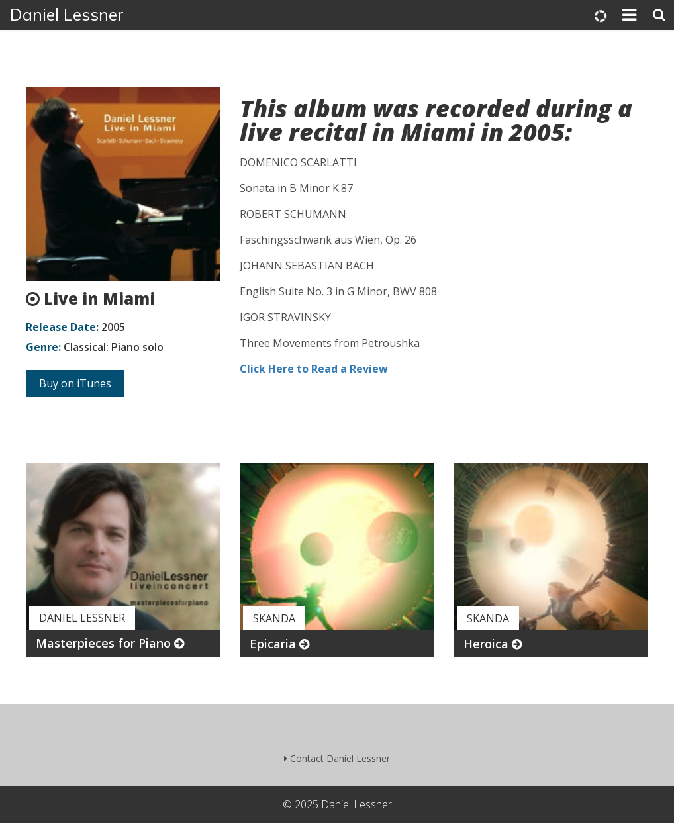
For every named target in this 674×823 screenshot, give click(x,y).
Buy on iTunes (75, 383)
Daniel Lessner (67, 14)
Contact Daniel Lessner (337, 758)
